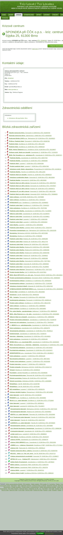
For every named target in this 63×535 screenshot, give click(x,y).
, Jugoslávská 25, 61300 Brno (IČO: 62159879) (30, 213)
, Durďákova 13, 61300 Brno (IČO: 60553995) (28, 308)
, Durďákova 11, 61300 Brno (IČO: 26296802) (29, 202)
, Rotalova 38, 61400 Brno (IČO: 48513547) (29, 244)
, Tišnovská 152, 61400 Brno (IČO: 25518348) (32, 414)
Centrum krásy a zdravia (39, 485)
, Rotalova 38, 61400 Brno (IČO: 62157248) (28, 378)
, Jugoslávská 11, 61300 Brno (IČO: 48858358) (32, 317)
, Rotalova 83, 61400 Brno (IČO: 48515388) (29, 247)
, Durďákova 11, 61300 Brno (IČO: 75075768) (28, 208)
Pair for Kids (5, 490)
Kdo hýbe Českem (13, 488)
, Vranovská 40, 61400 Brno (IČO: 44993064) (29, 264)
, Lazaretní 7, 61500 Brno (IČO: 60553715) (27, 364)
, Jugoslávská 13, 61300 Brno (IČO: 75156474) (28, 333)
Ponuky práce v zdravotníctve (30, 487)
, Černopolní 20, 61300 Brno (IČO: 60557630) (27, 297)
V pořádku (40, 533)
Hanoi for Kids (13, 490)
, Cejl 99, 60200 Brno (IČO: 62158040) (25, 395)
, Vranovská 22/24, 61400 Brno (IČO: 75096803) (33, 194)
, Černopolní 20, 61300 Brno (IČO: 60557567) (33, 183)
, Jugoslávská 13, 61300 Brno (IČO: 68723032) (31, 347)
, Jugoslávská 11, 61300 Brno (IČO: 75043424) (32, 322)
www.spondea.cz (13, 89)
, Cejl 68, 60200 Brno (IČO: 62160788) (25, 384)
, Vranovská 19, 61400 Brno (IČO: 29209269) (36, 289)
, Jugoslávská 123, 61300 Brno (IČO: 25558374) (29, 439)
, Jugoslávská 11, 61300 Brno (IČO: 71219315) (33, 152)
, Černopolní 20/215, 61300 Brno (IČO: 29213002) (36, 275)
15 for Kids (21, 490)
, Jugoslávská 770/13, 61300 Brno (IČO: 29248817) (32, 353)
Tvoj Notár (45, 488)
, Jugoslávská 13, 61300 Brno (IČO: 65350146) (29, 339)
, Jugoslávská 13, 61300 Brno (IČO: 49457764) (29, 158)
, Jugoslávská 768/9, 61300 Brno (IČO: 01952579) (29, 464)
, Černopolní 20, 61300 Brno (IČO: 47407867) (33, 186)
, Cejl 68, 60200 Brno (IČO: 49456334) (24, 294)
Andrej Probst (32, 480)
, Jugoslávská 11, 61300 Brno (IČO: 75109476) (33, 320)
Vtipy (19, 485)
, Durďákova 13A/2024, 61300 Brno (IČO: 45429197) (29, 437)
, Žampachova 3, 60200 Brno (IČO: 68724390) (31, 392)
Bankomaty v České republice (12, 487)
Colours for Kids (37, 490)
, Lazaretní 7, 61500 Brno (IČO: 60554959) (26, 225)
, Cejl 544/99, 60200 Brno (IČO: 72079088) (27, 197)
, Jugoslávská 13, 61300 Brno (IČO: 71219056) (30, 211)
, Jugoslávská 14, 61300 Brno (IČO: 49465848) (29, 160)
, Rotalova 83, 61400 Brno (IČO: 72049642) (29, 255)
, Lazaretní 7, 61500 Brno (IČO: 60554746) (29, 166)
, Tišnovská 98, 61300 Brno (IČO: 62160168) (31, 375)
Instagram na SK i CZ (35, 488)
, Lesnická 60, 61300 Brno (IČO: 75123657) (27, 406)
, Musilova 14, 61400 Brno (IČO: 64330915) (25, 370)
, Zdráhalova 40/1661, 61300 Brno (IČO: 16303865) (30, 381)
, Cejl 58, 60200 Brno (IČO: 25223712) (33, 453)
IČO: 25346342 (42, 40)
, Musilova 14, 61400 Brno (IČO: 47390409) (26, 236)
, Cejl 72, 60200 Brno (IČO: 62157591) (28, 272)
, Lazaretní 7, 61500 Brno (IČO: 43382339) (28, 219)
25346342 (11, 78)
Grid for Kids (29, 490)
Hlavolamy (14, 485)
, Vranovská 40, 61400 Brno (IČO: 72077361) (30, 261)
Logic (49, 490)
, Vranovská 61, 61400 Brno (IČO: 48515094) (32, 177)
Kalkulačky (40, 479)
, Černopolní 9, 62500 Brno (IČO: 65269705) (29, 133)
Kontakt (52, 479)
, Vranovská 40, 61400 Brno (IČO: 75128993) (29, 267)
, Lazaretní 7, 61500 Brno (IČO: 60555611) (27, 403)
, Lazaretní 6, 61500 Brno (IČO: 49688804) (28, 434)
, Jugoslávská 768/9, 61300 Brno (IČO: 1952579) (29, 467)
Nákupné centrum (26, 485)
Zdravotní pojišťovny (30, 479)
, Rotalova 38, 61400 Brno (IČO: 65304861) (30, 411)
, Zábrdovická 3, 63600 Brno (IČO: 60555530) (30, 135)
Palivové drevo (23, 488)
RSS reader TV (44, 484)
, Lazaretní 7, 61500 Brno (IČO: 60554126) (27, 356)
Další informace (49, 533)
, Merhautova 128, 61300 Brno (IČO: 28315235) (33, 230)
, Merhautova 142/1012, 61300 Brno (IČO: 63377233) (33, 409)
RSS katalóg (26, 484)
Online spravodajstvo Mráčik (14, 484)
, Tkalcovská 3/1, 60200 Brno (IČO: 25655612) (27, 448)
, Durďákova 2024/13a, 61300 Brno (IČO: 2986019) (32, 473)
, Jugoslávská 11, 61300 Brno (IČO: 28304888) (34, 314)
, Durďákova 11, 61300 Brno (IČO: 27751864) (32, 400)
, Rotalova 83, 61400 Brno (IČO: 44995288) (29, 258)
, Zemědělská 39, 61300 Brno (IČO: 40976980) (31, 425)
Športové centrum (52, 485)
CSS (54, 480)
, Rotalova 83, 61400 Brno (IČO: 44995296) (29, 250)
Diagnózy (21, 479)
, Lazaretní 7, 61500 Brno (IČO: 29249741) (27, 470)
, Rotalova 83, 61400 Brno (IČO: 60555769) (29, 253)
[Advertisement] (36, 55)
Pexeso (45, 490)
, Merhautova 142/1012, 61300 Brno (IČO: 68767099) (29, 233)
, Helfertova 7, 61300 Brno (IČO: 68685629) (33, 311)
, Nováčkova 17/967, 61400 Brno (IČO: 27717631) (36, 445)
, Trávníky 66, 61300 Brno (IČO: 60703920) (32, 423)
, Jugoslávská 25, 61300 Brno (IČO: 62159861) (30, 216)
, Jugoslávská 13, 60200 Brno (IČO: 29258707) (35, 155)
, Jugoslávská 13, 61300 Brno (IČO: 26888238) (35, 428)
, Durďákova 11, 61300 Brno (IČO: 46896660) (27, 306)
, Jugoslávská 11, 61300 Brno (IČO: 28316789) (34, 325)
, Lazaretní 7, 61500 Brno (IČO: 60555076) (27, 389)
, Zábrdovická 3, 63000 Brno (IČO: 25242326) (33, 459)
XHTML (50, 480)
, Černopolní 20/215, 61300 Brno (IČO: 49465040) (35, 278)
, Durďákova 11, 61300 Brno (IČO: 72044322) (29, 205)
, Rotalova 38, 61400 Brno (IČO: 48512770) (29, 241)
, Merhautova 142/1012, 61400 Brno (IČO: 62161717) (31, 367)
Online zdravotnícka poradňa (47, 487)
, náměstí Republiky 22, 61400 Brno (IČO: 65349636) (28, 373)
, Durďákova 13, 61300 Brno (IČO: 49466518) (27, 147)
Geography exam (5, 485)
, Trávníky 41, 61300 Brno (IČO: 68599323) (31, 174)
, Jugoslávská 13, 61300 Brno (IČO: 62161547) (31, 350)
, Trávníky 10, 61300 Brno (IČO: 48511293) (27, 172)
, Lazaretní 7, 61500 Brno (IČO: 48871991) (30, 359)
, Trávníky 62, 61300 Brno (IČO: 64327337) (27, 420)
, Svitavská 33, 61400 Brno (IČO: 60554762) (31, 286)
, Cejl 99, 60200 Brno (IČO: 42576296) (25, 386)
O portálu (46, 479)
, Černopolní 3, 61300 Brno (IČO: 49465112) (30, 300)
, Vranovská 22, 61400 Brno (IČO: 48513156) (32, 191)
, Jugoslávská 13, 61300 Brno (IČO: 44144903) (30, 336)
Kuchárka (52, 484)
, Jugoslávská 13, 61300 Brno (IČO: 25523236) (33, 442)
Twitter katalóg (35, 484)
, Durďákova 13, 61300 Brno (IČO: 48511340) (27, 144)
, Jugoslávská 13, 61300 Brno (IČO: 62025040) (34, 342)
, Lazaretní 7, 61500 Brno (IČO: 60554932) (28, 222)
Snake (59, 490)
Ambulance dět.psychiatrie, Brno (18, 118)
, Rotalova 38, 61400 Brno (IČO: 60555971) (32, 188)
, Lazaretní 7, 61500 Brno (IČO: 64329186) (30, 361)
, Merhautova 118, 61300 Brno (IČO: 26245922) (32, 138)
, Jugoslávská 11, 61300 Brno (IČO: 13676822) (32, 462)
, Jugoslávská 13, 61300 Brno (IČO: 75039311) (31, 331)
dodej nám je (35, 49)
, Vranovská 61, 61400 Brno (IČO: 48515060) (28, 180)
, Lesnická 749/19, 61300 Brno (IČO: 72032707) (31, 227)
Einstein (54, 490)
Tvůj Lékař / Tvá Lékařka (36, 4)
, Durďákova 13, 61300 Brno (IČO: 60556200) (30, 280)
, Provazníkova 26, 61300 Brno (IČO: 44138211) (35, 169)
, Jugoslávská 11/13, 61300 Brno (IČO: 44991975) (30, 328)
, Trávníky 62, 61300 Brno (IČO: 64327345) (32, 417)
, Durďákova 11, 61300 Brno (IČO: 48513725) (30, 303)
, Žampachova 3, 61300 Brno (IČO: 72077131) (31, 269)
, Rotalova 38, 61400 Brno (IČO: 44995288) (29, 239)
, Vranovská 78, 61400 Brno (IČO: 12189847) (34, 456)
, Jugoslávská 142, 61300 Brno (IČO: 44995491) (31, 431)
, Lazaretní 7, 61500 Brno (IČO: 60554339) (27, 163)
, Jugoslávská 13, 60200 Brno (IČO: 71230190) (31, 283)
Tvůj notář (51, 488)
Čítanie (58, 484)
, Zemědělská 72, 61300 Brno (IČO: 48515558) (27, 292)
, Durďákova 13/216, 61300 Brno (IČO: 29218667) (32, 149)
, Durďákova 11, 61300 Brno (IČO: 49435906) (28, 398)
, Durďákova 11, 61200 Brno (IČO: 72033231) (27, 200)
